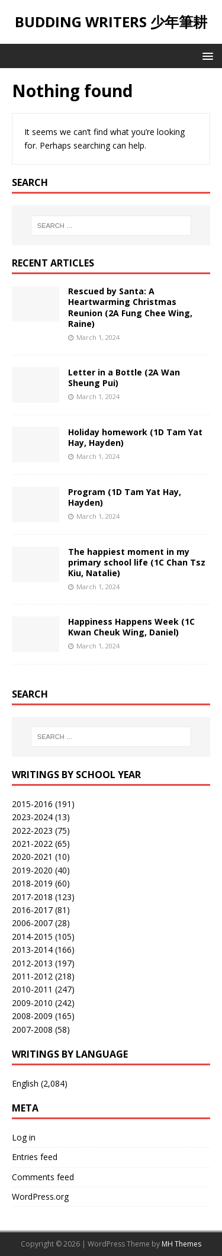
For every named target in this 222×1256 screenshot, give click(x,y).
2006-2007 (32, 923)
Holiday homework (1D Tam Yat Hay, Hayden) (135, 437)
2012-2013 (32, 963)
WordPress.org (40, 1196)
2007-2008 (32, 1029)
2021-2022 (32, 843)
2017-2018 (32, 896)
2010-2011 (32, 989)
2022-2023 (32, 830)
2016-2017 (32, 910)
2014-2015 (32, 936)
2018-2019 (32, 883)
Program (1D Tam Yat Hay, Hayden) (124, 497)
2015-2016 (32, 804)
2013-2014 (32, 949)
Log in (24, 1137)
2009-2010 (32, 1002)
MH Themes (181, 1244)
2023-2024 (32, 817)
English (25, 1083)
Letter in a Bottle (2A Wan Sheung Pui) (124, 377)
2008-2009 (32, 1015)
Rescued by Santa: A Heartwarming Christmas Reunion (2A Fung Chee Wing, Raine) (130, 307)
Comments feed (43, 1177)
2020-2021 (32, 856)
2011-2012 (32, 976)
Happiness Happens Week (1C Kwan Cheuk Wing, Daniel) (131, 627)
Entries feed (34, 1156)
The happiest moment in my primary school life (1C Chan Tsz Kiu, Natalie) (136, 562)
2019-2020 (32, 870)
